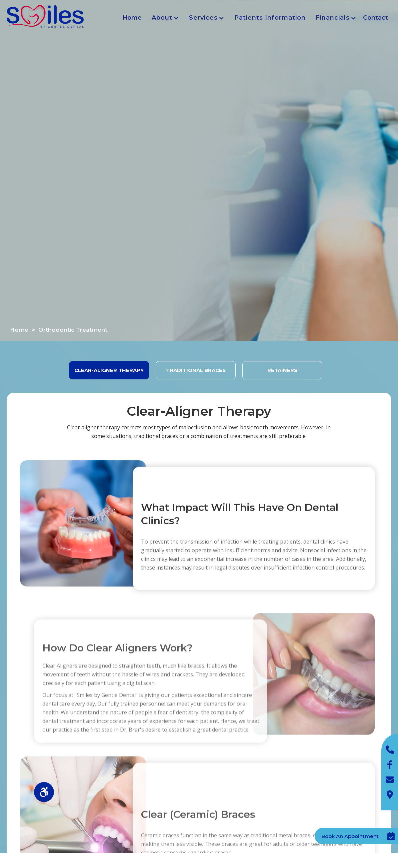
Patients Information (270, 17)
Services (203, 17)
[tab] (109, 370)
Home (132, 17)
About (162, 17)
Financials (333, 17)
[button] (163, 18)
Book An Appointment (350, 836)
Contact (375, 17)
